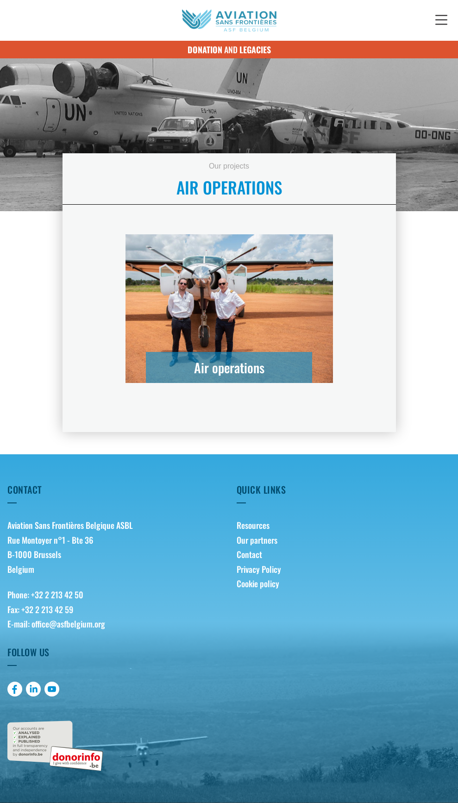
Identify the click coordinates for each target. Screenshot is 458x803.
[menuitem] (344, 525)
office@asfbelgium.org (68, 624)
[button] (441, 20)
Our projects (229, 166)
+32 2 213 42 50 (57, 595)
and (229, 50)
